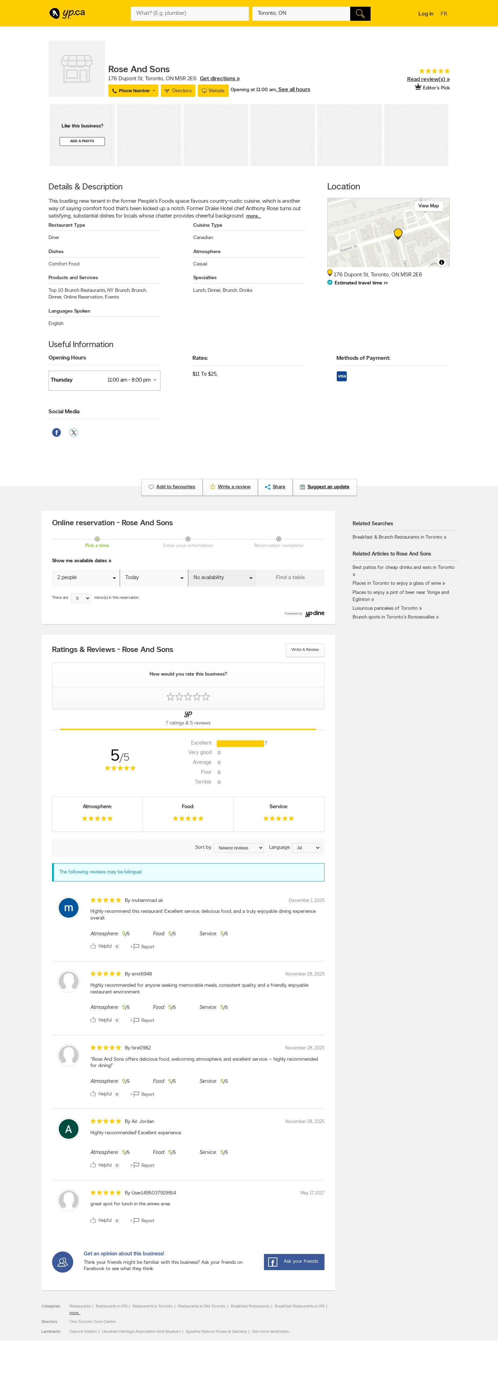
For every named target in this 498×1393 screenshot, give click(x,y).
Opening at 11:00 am (253, 90)
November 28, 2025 (304, 974)
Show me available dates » (81, 561)
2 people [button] (67, 578)
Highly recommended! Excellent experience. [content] (136, 1133)
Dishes (56, 252)
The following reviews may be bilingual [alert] (100, 872)
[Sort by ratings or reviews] (239, 848)
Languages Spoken (69, 311)
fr (445, 14)
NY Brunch (118, 290)
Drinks (245, 290)
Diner (54, 237)
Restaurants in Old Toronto (202, 1306)
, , (174, 79)
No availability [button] (209, 578)
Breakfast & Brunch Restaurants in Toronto (397, 537)
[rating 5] (423, 72)
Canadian (203, 237)
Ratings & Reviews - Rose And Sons (112, 650)
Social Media (64, 412)
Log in (426, 14)
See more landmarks (270, 1332)
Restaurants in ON (111, 1306)
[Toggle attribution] (441, 262)
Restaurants (80, 1306)
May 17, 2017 (312, 1193)
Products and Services (73, 278)
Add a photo (82, 141)
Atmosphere (207, 252)
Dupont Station (83, 1332)
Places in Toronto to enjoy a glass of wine (397, 583)
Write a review (305, 650)
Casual (200, 264)
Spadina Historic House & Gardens (216, 1332)
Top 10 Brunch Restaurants (77, 290)
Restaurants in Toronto (153, 1306)
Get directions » (220, 79)
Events (112, 297)
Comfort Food (64, 264)
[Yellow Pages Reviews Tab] (188, 719)
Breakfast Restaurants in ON (299, 1306)
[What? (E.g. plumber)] (190, 14)
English (56, 323)
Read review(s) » (428, 79)
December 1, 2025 (306, 900)
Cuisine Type (207, 225)
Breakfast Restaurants (250, 1306)
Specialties (205, 278)
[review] (188, 924)
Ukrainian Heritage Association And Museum (141, 1332)
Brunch (139, 290)
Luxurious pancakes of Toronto (385, 608)
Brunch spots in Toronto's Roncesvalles (394, 617)
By (144, 900)
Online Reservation (83, 297)
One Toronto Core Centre (92, 1322)
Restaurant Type (67, 225)
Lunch (199, 290)
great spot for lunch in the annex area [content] (130, 1204)
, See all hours (293, 90)
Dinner (55, 297)
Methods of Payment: (363, 358)
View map (428, 206)
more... (253, 216)
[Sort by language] (306, 848)
